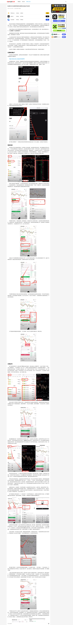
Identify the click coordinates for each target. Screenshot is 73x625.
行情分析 (23, 1)
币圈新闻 (19, 1)
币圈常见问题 (28, 1)
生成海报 (10, 623)
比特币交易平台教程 (17, 8)
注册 (47, 13)
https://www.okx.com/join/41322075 (16, 58)
